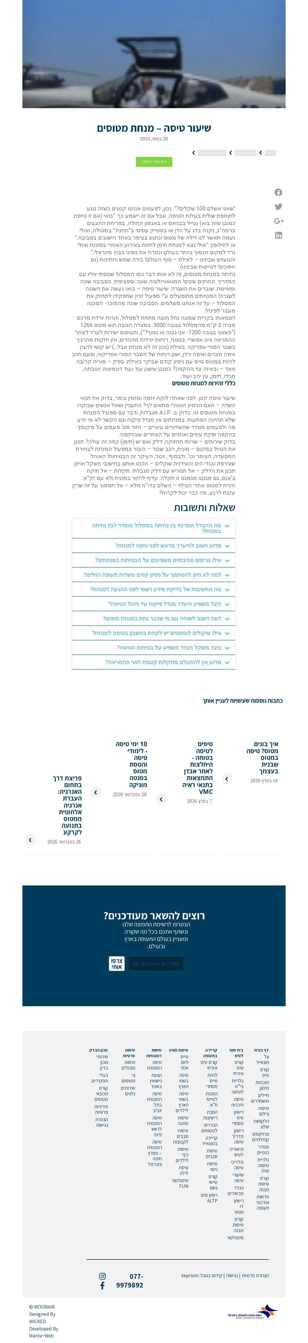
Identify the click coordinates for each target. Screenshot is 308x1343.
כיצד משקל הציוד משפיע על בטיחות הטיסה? (169, 647)
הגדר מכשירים (236, 1190)
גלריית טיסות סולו (263, 1165)
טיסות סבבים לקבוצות (180, 1136)
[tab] (153, 528)
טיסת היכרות (237, 1102)
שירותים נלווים (128, 1091)
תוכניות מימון (262, 1085)
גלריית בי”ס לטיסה (238, 1086)
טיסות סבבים (212, 1153)
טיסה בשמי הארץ (183, 1080)
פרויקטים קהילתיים (260, 1137)
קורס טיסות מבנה (263, 1184)
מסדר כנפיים (263, 1149)
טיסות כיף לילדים (182, 1154)
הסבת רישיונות (210, 1115)
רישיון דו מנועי (239, 1206)
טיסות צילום (263, 1111)
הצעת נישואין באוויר (156, 1080)
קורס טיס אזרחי (238, 1068)
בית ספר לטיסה (154, 161)
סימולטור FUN (180, 1183)
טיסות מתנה (183, 1120)
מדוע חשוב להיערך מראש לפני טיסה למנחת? (168, 545)
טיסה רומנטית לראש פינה (154, 1126)
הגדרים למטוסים (209, 1128)
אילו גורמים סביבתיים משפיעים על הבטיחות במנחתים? (158, 560)
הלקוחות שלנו (261, 1124)
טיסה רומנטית (154, 1065)
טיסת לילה (183, 1170)
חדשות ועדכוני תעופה (262, 1202)
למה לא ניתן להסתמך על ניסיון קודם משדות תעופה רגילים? (152, 574)
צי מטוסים (128, 1078)
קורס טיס (264, 1072)
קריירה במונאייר (210, 1141)
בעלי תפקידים (100, 1078)
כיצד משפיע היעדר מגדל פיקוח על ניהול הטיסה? (164, 603)
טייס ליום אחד (184, 1062)
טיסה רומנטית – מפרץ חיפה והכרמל (154, 1152)
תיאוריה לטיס (237, 1152)
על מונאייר (262, 1059)
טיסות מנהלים (128, 1065)
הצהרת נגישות (101, 1122)
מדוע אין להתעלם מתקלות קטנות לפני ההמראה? (163, 662)
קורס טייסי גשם (213, 1182)
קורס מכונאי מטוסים (101, 1093)
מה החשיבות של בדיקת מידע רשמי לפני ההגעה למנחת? (155, 589)
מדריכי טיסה (237, 1165)
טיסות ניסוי (212, 1166)
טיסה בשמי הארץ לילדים (182, 1102)
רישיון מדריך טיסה (238, 1136)
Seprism (189, 1275)
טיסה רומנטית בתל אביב (154, 1102)
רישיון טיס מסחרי (238, 1117)
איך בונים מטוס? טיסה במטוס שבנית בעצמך (262, 757)
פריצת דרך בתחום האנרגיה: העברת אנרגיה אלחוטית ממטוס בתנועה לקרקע (67, 804)
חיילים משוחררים (260, 1098)
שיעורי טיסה (238, 1178)
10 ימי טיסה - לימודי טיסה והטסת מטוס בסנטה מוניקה (131, 763)
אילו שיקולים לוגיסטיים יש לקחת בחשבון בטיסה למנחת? (156, 633)
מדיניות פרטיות (101, 1109)
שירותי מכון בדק (102, 1062)
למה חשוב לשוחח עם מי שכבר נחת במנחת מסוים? (162, 618)
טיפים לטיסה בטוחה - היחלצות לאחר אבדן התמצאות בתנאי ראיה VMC (197, 767)
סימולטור (235, 1237)
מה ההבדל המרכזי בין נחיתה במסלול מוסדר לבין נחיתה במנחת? (156, 528)
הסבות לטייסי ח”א (212, 1099)
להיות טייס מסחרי (212, 1080)
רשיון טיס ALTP (209, 1198)
